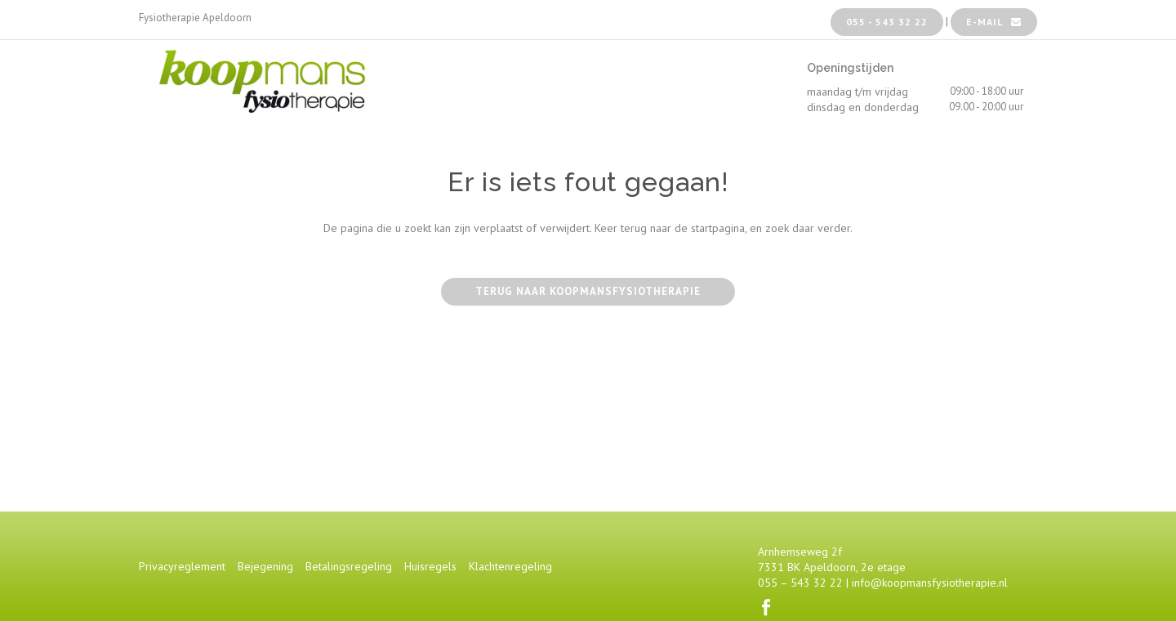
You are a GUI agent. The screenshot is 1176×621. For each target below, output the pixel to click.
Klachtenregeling (510, 566)
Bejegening (265, 566)
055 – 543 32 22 (800, 582)
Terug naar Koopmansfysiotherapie (588, 291)
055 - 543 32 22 (887, 22)
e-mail (994, 22)
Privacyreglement (182, 566)
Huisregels (430, 566)
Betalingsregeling (348, 566)
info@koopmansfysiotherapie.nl (930, 582)
